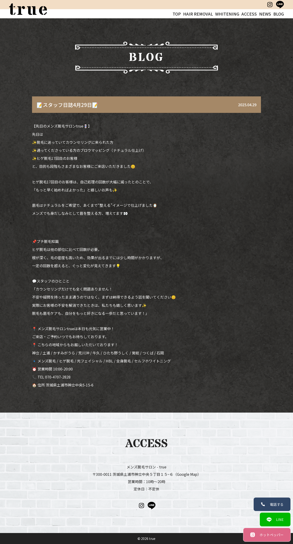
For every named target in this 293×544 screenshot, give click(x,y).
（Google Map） (187, 474)
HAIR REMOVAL (198, 14)
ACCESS (249, 14)
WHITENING (227, 14)
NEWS (265, 14)
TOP (177, 14)
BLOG (278, 14)
